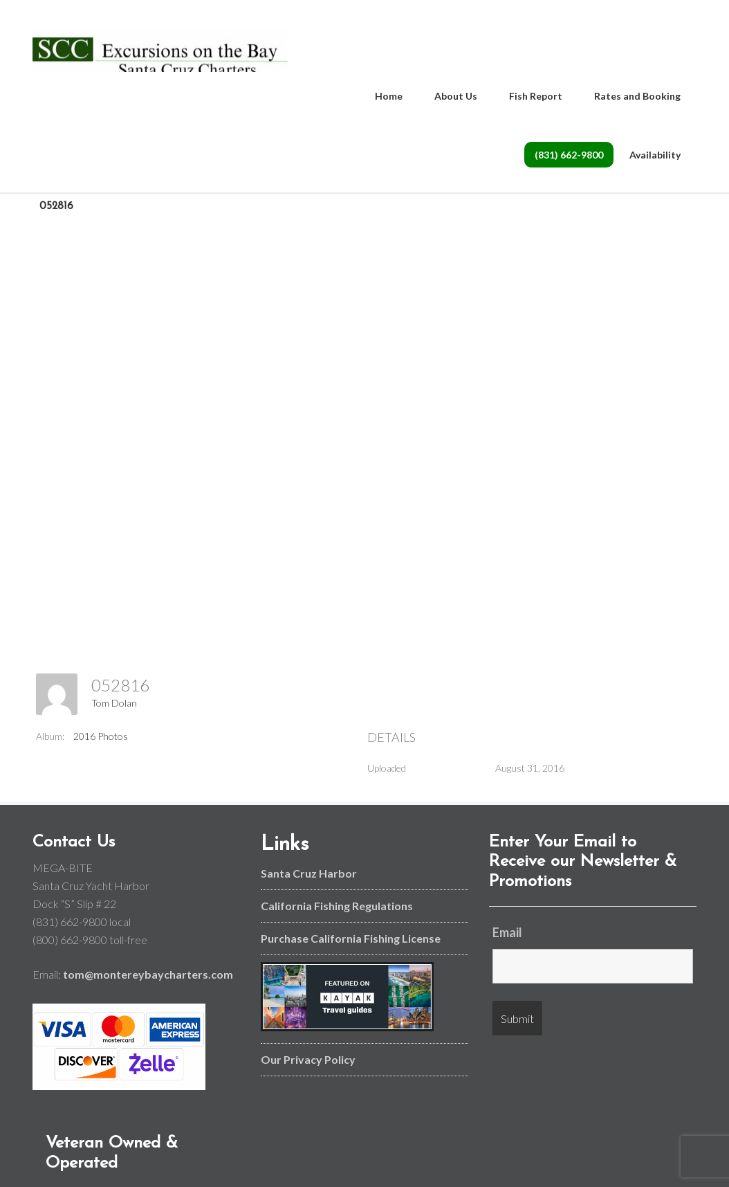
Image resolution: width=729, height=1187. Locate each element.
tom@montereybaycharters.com (148, 986)
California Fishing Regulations (337, 916)
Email (507, 944)
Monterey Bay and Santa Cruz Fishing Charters (160, 55)
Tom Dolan (114, 715)
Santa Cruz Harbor (309, 884)
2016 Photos (100, 747)
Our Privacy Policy (308, 1070)
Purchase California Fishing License (351, 949)
